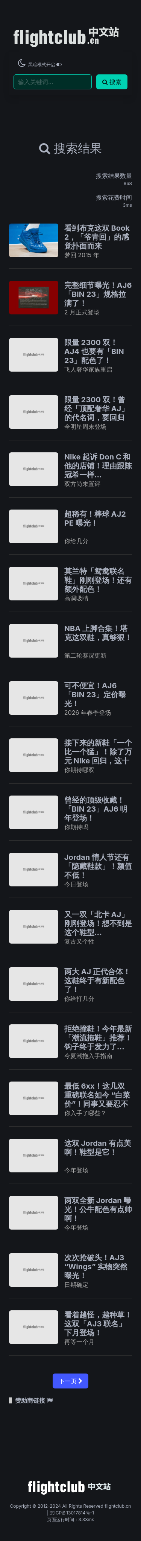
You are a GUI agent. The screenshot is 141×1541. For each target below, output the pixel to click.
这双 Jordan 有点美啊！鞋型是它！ (97, 1148)
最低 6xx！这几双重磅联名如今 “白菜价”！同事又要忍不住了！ (97, 1099)
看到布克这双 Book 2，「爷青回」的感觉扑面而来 (97, 237)
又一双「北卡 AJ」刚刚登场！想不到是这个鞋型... (98, 923)
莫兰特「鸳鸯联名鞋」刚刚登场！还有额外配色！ (98, 580)
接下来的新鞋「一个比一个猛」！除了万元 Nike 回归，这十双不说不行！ (98, 756)
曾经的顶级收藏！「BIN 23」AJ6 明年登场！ (96, 809)
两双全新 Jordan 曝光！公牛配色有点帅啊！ (98, 1209)
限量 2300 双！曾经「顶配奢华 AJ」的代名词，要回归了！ (96, 413)
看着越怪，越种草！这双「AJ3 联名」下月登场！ (98, 1323)
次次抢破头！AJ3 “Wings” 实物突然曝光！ (96, 1266)
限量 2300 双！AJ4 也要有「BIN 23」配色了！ (94, 351)
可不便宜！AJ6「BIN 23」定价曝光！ (95, 694)
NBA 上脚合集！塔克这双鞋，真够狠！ (98, 633)
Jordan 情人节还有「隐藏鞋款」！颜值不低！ (98, 866)
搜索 (111, 82)
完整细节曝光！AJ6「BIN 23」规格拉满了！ (98, 294)
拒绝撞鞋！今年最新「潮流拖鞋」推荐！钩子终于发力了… (98, 1037)
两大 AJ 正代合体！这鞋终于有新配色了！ (97, 980)
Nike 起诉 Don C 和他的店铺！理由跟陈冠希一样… (98, 465)
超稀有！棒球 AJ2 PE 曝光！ (95, 518)
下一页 (70, 1381)
